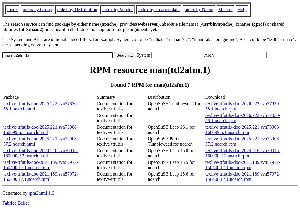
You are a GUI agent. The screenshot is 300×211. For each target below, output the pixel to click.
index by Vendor (117, 9)
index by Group (37, 9)
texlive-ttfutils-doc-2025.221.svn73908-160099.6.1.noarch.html (40, 130)
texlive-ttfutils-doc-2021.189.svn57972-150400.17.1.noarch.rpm (242, 165)
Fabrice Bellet (15, 202)
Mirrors (225, 9)
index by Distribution (77, 9)
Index (12, 9)
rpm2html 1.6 (41, 192)
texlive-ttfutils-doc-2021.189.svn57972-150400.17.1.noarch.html (40, 165)
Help (242, 9)
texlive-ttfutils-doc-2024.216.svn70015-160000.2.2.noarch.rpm (242, 153)
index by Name (199, 9)
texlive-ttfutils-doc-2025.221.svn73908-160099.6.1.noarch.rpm (242, 130)
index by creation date (159, 9)
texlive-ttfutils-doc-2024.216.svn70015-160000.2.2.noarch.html (40, 153)
